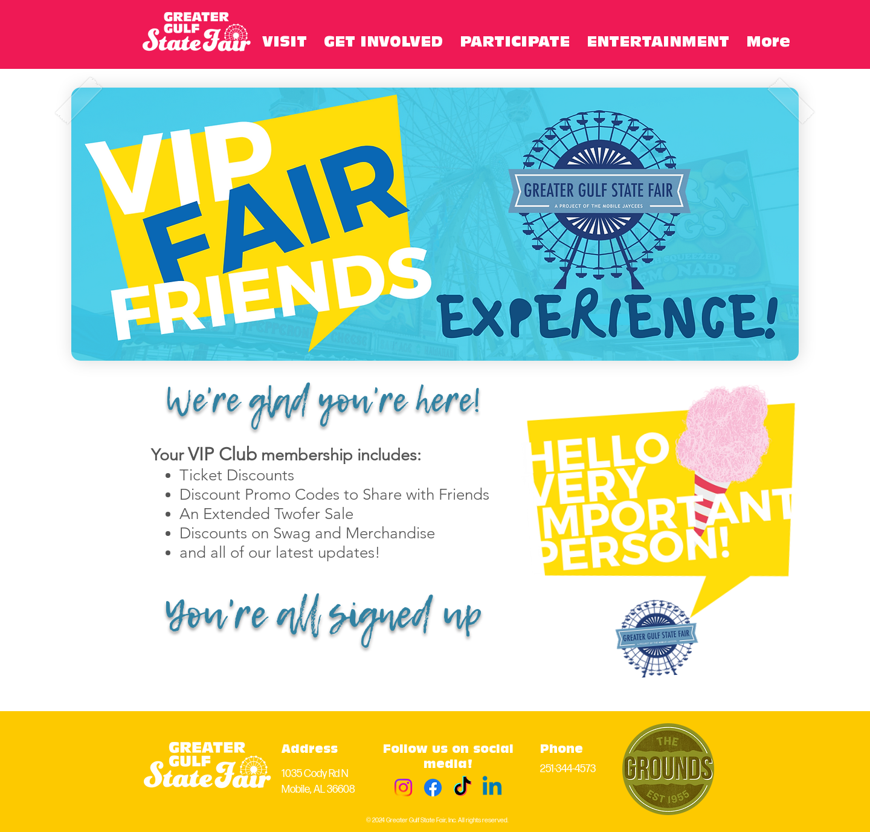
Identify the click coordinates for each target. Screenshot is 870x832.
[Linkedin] (492, 787)
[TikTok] (462, 787)
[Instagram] (403, 787)
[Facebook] (433, 787)
